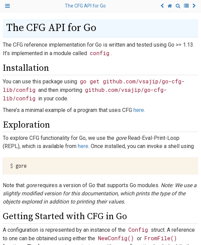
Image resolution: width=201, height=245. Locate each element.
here (138, 110)
